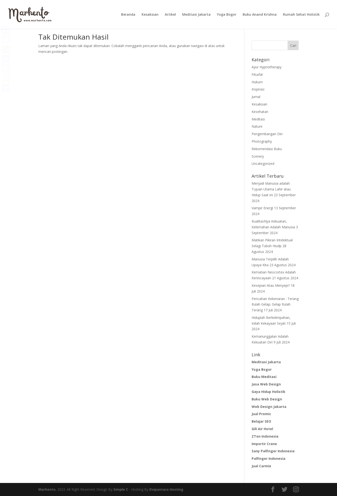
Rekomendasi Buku (267, 149)
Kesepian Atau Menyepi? (271, 285)
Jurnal (256, 96)
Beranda (128, 15)
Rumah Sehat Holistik (301, 15)
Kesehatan (260, 111)
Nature (257, 126)
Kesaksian (150, 15)
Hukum (257, 82)
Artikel (170, 15)
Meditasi (258, 119)
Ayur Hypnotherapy (267, 67)
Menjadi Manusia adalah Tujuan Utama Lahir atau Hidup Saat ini (271, 189)
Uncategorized (263, 163)
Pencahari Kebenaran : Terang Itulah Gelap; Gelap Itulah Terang (275, 304)
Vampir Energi (262, 208)
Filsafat (257, 74)
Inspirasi (258, 89)
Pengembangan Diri (267, 134)
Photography (262, 141)
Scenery (258, 156)
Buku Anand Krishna (260, 15)
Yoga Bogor (226, 15)
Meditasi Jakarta (196, 15)
